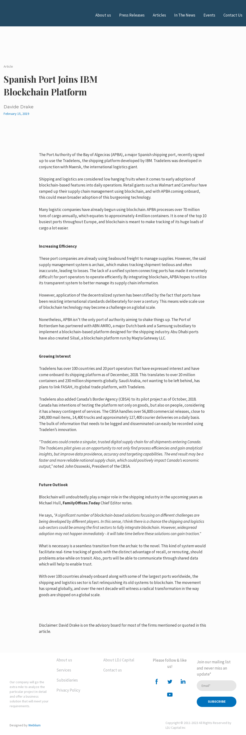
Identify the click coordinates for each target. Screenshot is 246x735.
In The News (184, 15)
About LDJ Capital (118, 660)
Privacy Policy (68, 690)
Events (209, 15)
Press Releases (132, 15)
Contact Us (232, 15)
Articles (159, 15)
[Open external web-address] (28, 15)
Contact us (112, 670)
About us (103, 15)
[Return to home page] (29, 664)
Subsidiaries (67, 680)
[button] (156, 681)
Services (63, 670)
